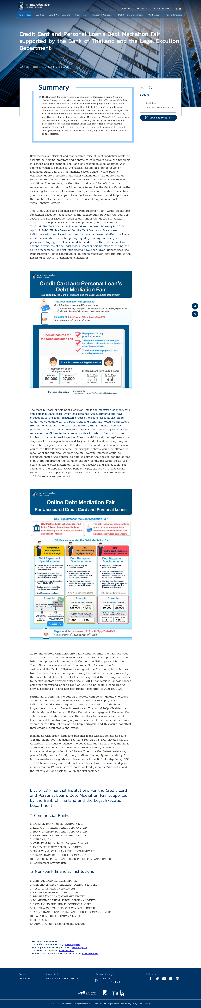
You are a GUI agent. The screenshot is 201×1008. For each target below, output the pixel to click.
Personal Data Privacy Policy (124, 1003)
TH (177, 9)
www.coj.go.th (72, 944)
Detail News (151, 103)
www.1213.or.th (90, 953)
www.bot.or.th (66, 950)
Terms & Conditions (101, 1003)
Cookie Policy (144, 1003)
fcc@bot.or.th (111, 767)
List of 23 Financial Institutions (159, 107)
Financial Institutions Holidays (63, 978)
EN (180, 9)
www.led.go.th (79, 947)
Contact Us (25, 978)
